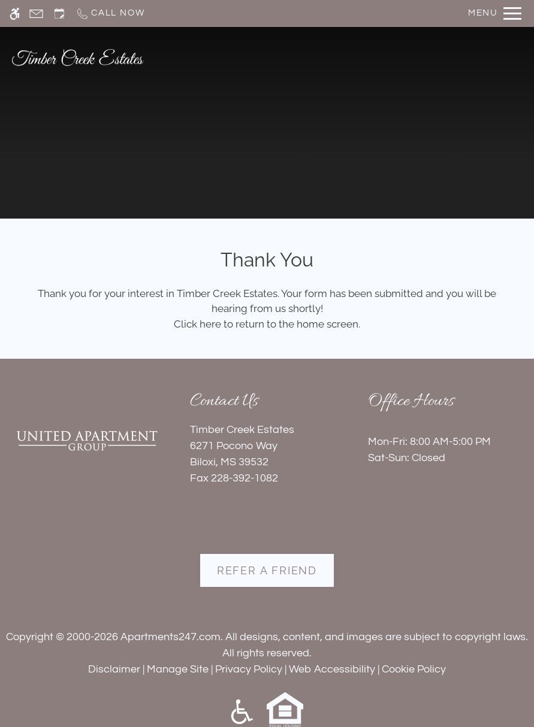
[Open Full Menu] (495, 13)
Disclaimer (114, 669)
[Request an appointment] (59, 13)
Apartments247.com (170, 637)
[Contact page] (36, 13)
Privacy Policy (248, 669)
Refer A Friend (267, 570)
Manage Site (178, 669)
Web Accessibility (332, 669)
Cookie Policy (414, 669)
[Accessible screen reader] (14, 13)
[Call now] (110, 13)
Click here (197, 324)
